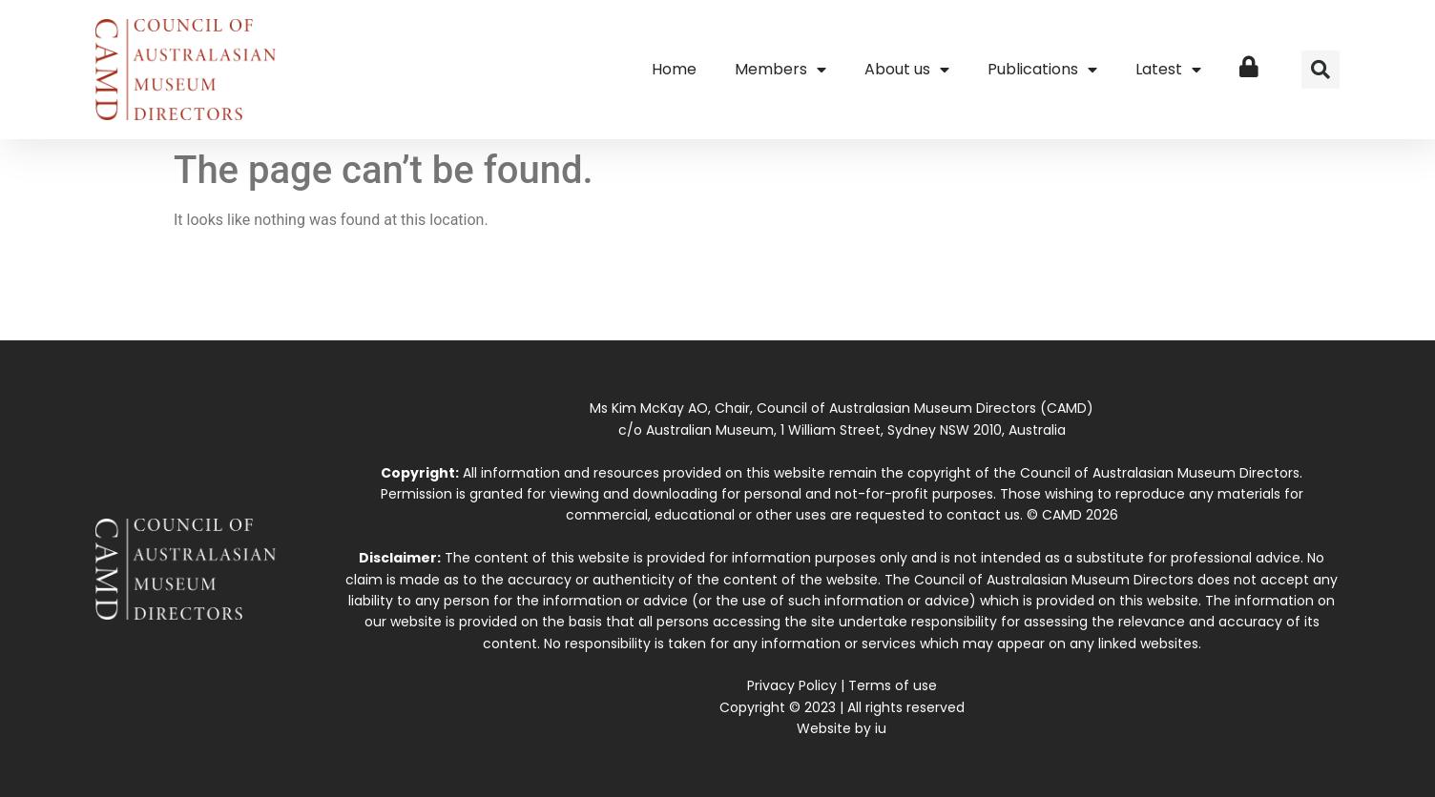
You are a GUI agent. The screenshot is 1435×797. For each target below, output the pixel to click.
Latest (1168, 69)
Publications (1042, 69)
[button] (1320, 70)
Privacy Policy (792, 685)
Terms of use (892, 685)
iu (880, 728)
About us (906, 69)
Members (780, 69)
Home (674, 69)
